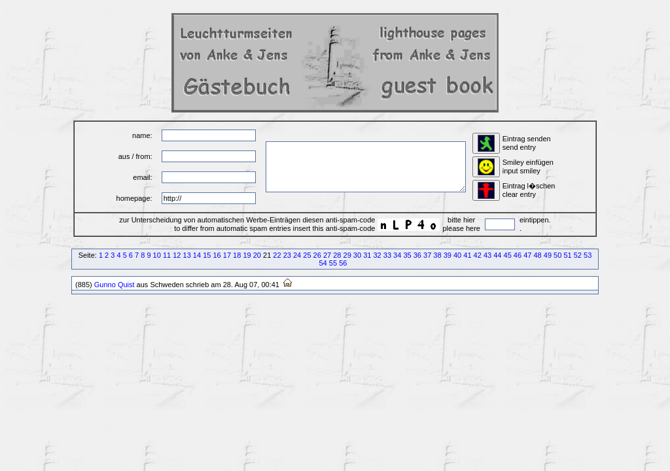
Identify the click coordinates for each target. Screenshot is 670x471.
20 (257, 255)
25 (307, 255)
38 (437, 255)
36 (417, 255)
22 (277, 255)
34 (397, 255)
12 (177, 255)
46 (517, 255)
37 (427, 255)
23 (287, 255)
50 (557, 255)
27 (327, 255)
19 (247, 255)
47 (527, 255)
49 (548, 255)
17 (227, 255)
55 (333, 263)
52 (578, 255)
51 (567, 255)
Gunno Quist (114, 284)
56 (343, 263)
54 (323, 263)
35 (407, 255)
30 (357, 255)
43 (487, 255)
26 (317, 255)
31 (367, 255)
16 (216, 255)
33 (387, 255)
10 (157, 255)
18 (237, 255)
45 (508, 255)
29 (347, 255)
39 (447, 255)
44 (497, 255)
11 (167, 255)
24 (297, 255)
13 (187, 255)
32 (377, 255)
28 (337, 255)
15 (207, 255)
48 (537, 255)
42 (478, 255)
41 (467, 255)
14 (197, 255)
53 (587, 255)
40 (457, 255)
